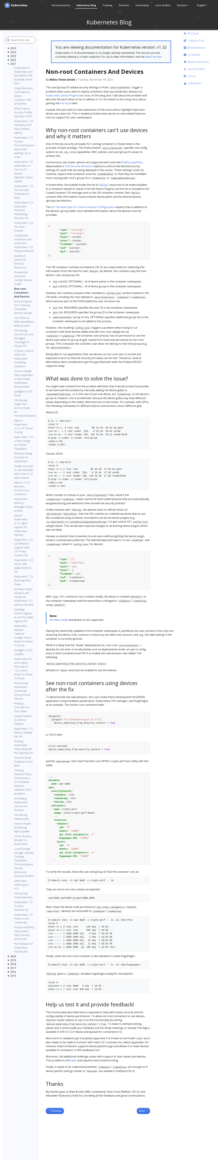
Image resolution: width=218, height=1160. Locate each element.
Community (142, 5)
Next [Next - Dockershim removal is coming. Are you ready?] (143, 1111)
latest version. (153, 56)
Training (107, 5)
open (73, 1060)
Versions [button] (182, 5)
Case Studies (162, 5)
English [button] (201, 5)
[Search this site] (25, 40)
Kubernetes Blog (86, 5)
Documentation (60, 5)
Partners (123, 5)
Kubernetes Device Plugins (62, 95)
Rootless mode (59, 620)
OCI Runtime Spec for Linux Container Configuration (83, 207)
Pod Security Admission (79, 166)
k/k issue (65, 103)
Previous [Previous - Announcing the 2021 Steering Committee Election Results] (55, 1111)
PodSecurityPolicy (132, 162)
